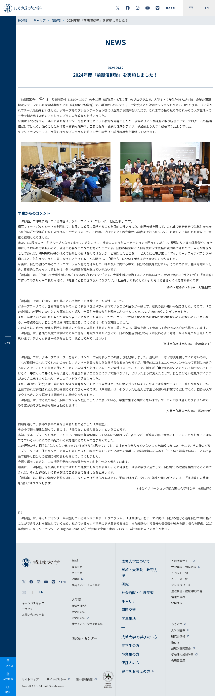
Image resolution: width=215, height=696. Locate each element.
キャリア (39, 20)
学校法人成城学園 (182, 654)
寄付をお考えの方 (135, 671)
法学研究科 (78, 618)
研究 (125, 583)
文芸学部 (77, 573)
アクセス (27, 609)
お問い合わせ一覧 (33, 615)
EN (207, 8)
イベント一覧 (179, 573)
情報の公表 (178, 597)
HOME (22, 20)
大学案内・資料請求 (183, 567)
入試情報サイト (181, 561)
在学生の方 (130, 645)
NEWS (56, 20)
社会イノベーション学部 (86, 585)
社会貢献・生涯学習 (137, 592)
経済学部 (77, 567)
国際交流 (128, 609)
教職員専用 (178, 660)
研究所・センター (84, 638)
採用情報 (176, 603)
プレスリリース (181, 585)
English (176, 642)
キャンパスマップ (33, 603)
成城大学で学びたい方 (139, 636)
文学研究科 (78, 612)
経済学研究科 (79, 606)
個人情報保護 (84, 679)
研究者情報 (178, 636)
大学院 (76, 599)
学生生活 (128, 618)
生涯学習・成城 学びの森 (186, 591)
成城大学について (135, 561)
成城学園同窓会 (181, 648)
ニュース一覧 (179, 579)
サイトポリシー (56, 679)
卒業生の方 (130, 654)
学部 (75, 560)
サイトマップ (30, 679)
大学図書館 (178, 630)
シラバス (176, 624)
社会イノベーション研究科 (87, 624)
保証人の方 (130, 662)
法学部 (75, 579)
